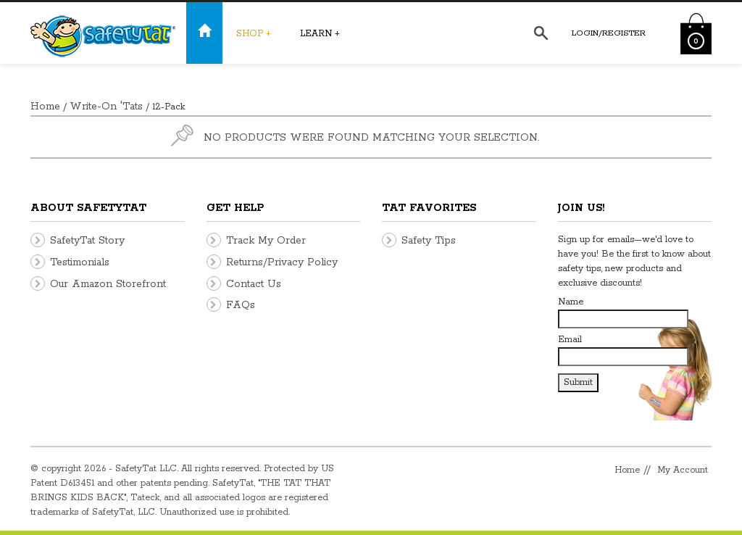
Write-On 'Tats (106, 106)
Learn (320, 33)
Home (45, 106)
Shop (253, 33)
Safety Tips (428, 240)
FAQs (240, 305)
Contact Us (253, 284)
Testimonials (79, 262)
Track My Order (266, 240)
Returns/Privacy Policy (282, 262)
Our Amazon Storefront (108, 284)
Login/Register (609, 33)
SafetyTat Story (87, 240)
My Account (682, 470)
